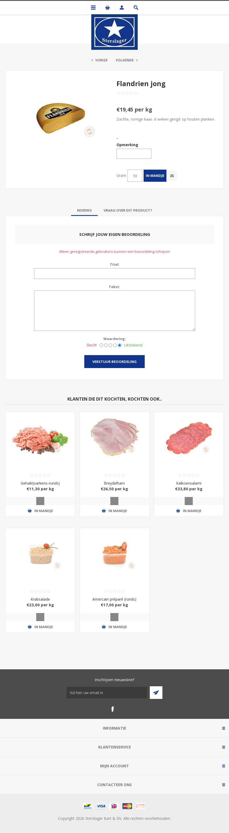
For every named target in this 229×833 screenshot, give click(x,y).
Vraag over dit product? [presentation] (128, 210)
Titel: (114, 264)
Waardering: (114, 338)
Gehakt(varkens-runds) (40, 483)
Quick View (40, 501)
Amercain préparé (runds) (114, 599)
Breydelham (114, 483)
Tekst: (114, 286)
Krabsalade (40, 599)
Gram (121, 175)
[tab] (84, 210)
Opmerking (127, 144)
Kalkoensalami (188, 483)
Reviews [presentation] (84, 210)
